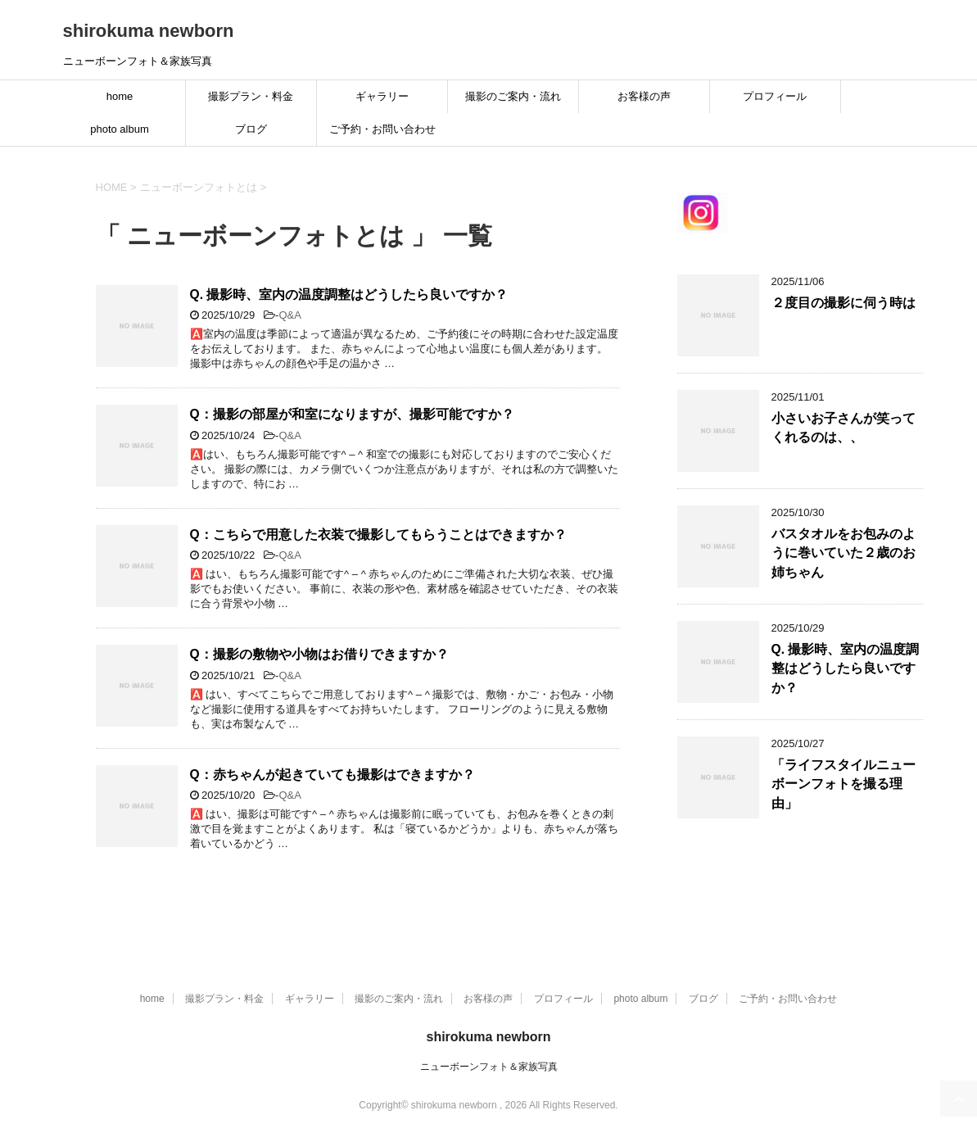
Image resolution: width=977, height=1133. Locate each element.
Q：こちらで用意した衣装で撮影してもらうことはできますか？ (378, 535)
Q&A (289, 315)
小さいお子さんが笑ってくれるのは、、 (843, 427)
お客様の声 (644, 96)
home (119, 96)
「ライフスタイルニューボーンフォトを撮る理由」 (843, 784)
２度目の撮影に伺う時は (843, 303)
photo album (119, 129)
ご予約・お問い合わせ (382, 129)
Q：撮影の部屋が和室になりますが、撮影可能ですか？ (352, 414)
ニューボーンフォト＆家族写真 (489, 1066)
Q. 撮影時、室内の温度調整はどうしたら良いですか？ (349, 294)
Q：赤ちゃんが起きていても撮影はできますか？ (332, 775)
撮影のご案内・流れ (513, 96)
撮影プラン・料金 (250, 96)
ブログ (251, 129)
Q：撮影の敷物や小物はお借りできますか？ (319, 654)
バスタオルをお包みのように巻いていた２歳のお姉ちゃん (843, 553)
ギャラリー (382, 96)
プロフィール (775, 96)
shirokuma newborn (148, 30)
